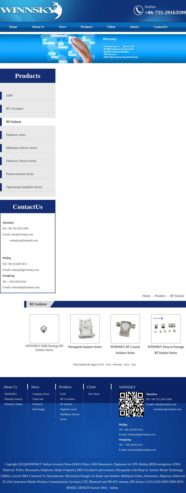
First (108, 364)
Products (86, 27)
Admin (114, 487)
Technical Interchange (38, 407)
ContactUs (161, 27)
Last (133, 364)
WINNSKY (10, 394)
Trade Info (38, 399)
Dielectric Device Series (21, 161)
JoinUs (134, 27)
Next (126, 364)
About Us (38, 27)
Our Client (94, 394)
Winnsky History (13, 399)
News (62, 27)
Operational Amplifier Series (24, 187)
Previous (117, 364)
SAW (9, 95)
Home (13, 27)
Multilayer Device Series (21, 148)
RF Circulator (14, 108)
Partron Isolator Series (20, 174)
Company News (40, 394)
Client (111, 27)
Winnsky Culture (13, 404)
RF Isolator (13, 121)
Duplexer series (15, 134)
